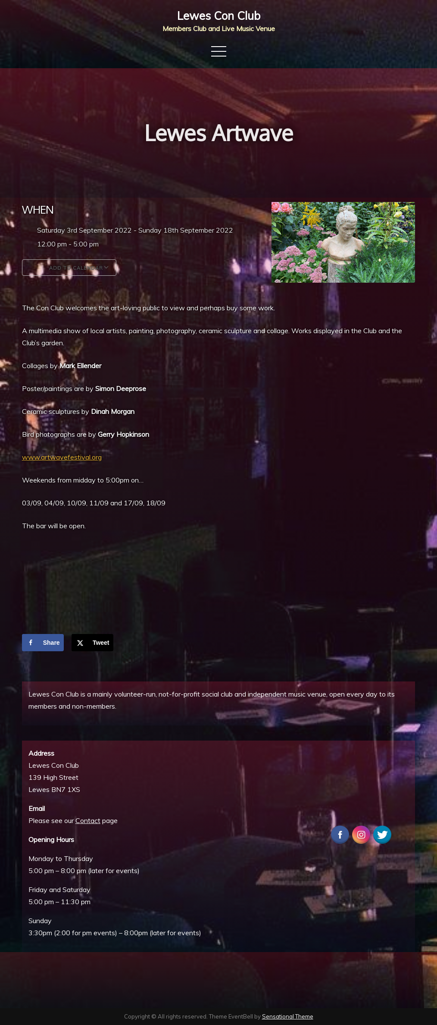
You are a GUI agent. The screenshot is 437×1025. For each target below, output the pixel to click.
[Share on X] (92, 642)
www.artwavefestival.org (62, 457)
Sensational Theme (287, 1016)
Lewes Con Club (218, 16)
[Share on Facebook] (43, 642)
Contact (87, 820)
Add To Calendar (69, 267)
